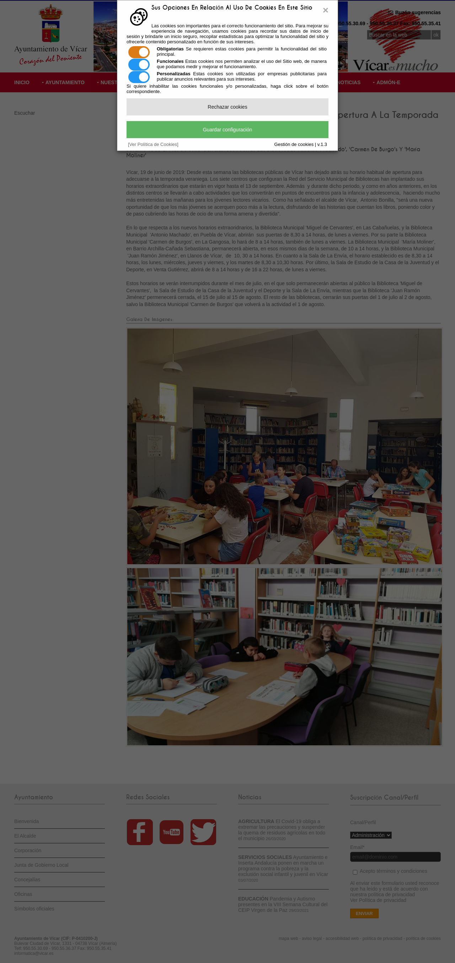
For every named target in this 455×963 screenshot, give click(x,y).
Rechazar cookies (227, 107)
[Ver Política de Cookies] (153, 144)
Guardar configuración (227, 129)
